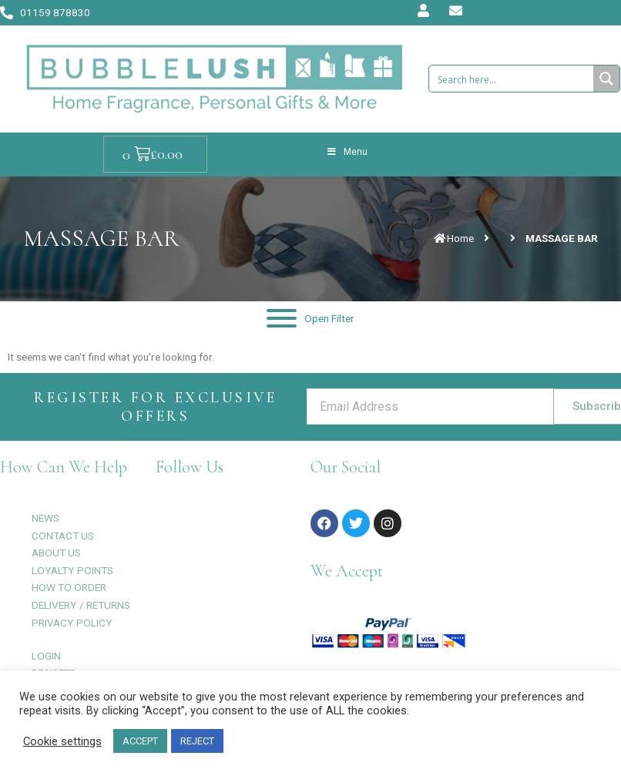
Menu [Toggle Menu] (347, 151)
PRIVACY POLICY (72, 622)
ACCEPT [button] (140, 741)
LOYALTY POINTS (72, 570)
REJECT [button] (197, 741)
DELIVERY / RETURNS (81, 605)
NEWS (45, 518)
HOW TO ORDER (69, 587)
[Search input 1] (512, 78)
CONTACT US (63, 535)
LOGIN (46, 656)
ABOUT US (56, 552)
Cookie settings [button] (62, 741)
